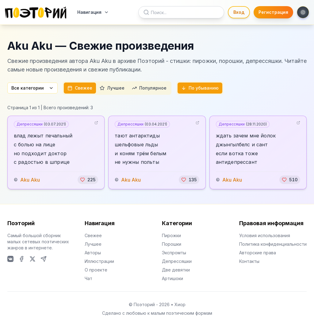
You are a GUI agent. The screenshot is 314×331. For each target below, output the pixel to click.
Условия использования (264, 235)
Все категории (32, 87)
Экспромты (174, 252)
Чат (88, 278)
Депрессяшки (41, 124)
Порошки (171, 244)
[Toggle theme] (303, 12)
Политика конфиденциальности (273, 244)
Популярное (149, 87)
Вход (238, 12)
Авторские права (257, 252)
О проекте (96, 269)
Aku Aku (30, 180)
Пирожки (171, 235)
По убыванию (200, 87)
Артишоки (172, 278)
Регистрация (273, 12)
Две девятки (176, 269)
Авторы (93, 252)
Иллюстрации (99, 261)
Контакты (249, 261)
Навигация (93, 12)
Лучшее (112, 87)
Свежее (79, 87)
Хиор (180, 304)
